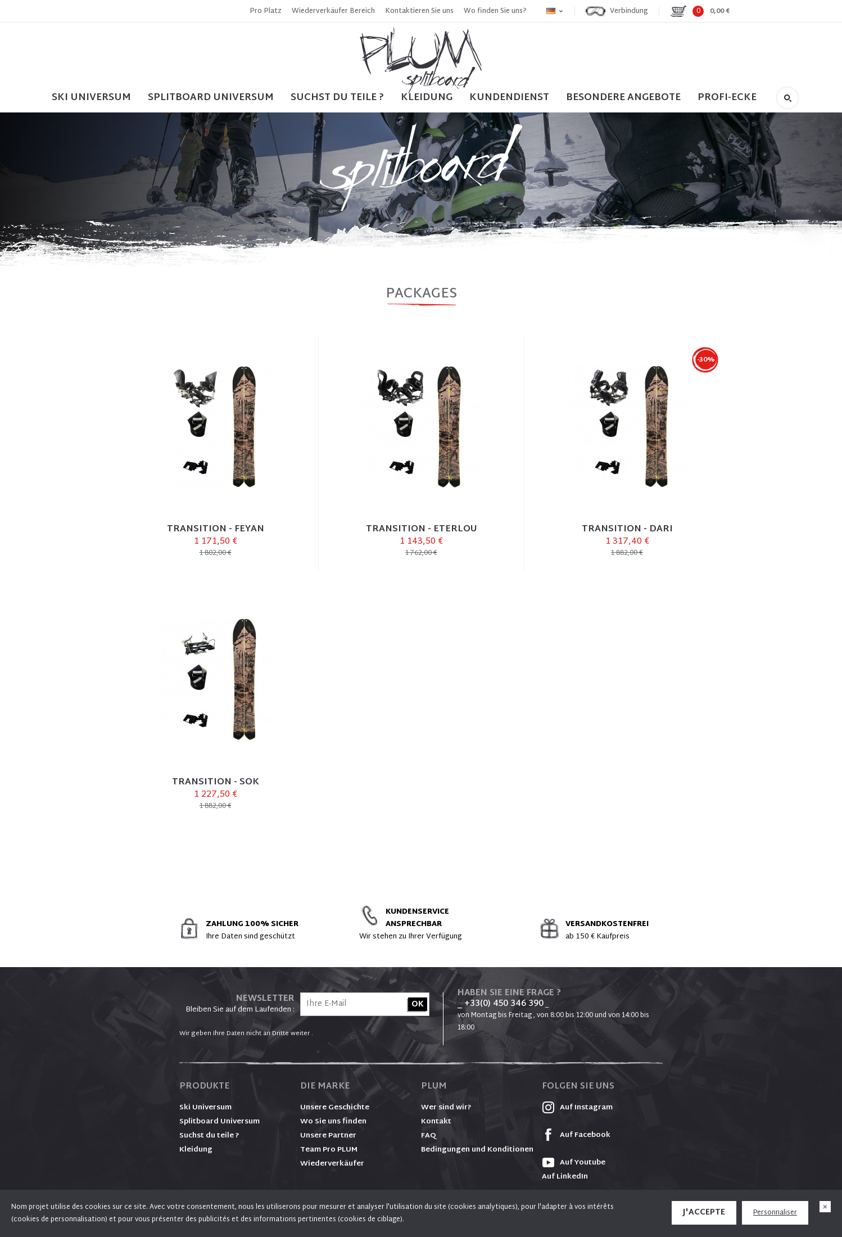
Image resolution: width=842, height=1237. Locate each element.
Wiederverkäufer (332, 1164)
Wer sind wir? (446, 1107)
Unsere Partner (328, 1136)
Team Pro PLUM (328, 1150)
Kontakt (436, 1121)
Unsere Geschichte (334, 1107)
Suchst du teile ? (209, 1136)
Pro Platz (266, 11)
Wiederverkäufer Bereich (333, 11)
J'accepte (704, 1213)
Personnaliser (775, 1213)
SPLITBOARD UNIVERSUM (211, 97)
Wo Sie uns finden (333, 1121)
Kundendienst (509, 97)
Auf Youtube (573, 1163)
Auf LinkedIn (565, 1177)
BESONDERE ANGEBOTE (623, 97)
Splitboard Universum (219, 1121)
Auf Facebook (576, 1135)
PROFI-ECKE (727, 97)
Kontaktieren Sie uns (419, 11)
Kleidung (426, 97)
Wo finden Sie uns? (495, 11)
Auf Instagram (577, 1107)
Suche (787, 98)
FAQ (428, 1136)
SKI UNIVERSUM (91, 97)
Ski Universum (205, 1107)
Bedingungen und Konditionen (477, 1150)
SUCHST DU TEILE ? (337, 97)
